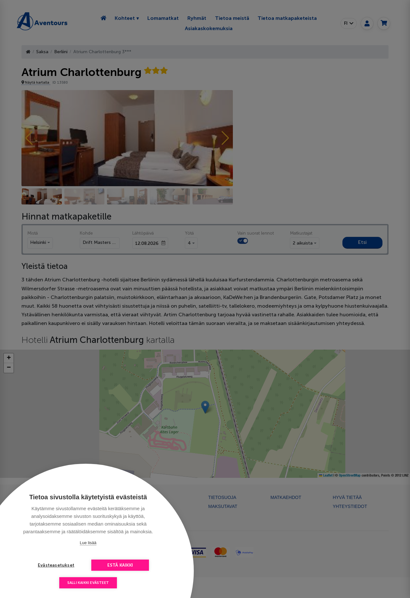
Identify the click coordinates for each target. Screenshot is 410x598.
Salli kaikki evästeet (88, 583)
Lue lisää (88, 542)
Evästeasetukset (56, 565)
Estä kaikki (120, 565)
